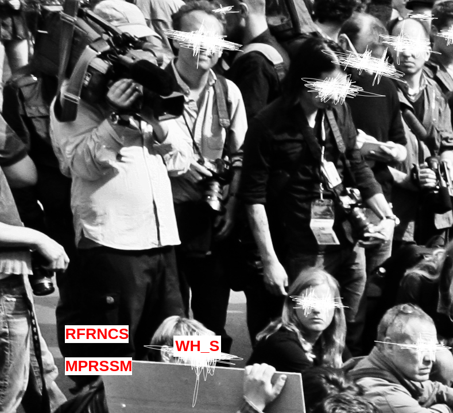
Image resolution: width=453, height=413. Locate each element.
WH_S (197, 345)
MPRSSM (98, 366)
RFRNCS (97, 333)
